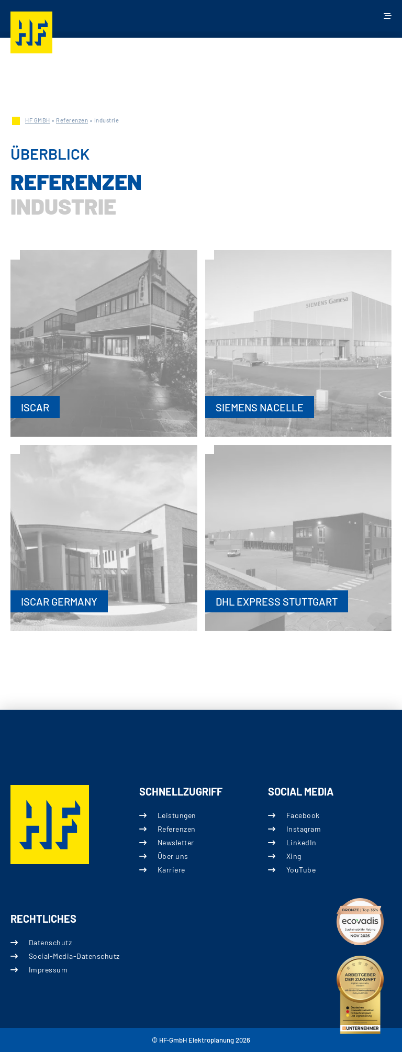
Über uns (173, 856)
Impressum (48, 969)
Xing (294, 856)
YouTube (301, 869)
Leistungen (177, 814)
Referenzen (72, 120)
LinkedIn (301, 842)
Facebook (303, 814)
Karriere (171, 869)
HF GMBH (37, 120)
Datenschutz (50, 942)
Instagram (303, 828)
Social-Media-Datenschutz (74, 956)
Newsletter (176, 842)
